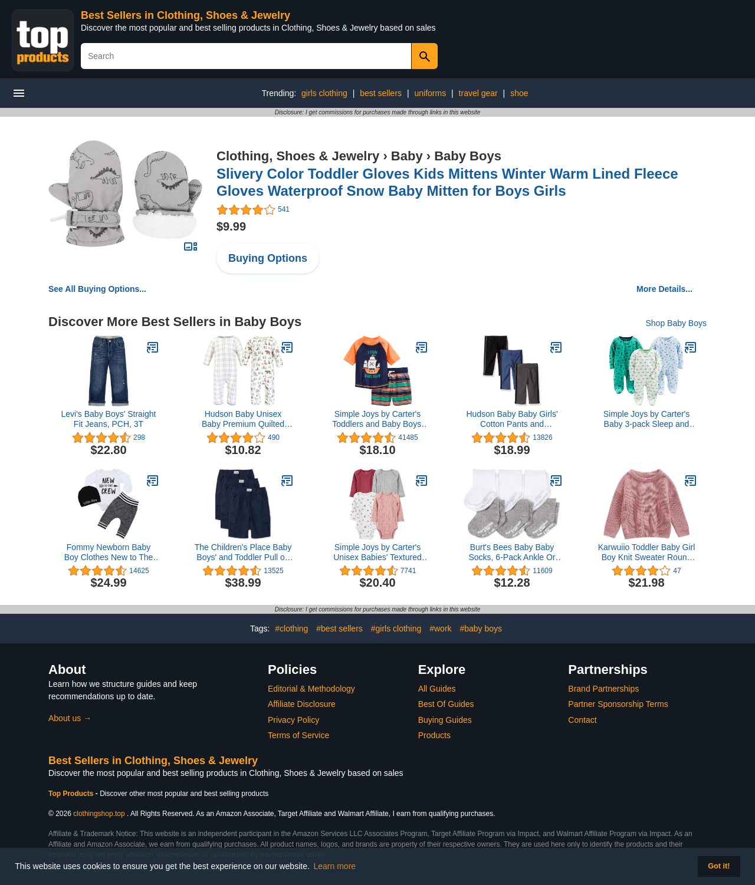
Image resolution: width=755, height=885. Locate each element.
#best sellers (339, 628)
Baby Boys (467, 156)
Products (434, 735)
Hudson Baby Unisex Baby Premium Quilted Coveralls (243, 419)
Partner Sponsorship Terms (618, 704)
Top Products (72, 793)
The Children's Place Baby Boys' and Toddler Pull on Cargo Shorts (243, 552)
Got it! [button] (719, 866)
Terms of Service (298, 735)
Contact (582, 720)
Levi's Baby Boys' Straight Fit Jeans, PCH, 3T (108, 419)
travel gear (478, 93)
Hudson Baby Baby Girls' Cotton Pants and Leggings (511, 419)
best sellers (381, 93)
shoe (519, 93)
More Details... (664, 289)
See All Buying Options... (97, 289)
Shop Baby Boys (676, 323)
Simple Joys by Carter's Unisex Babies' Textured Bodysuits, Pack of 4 (377, 552)
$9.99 (231, 226)
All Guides (437, 688)
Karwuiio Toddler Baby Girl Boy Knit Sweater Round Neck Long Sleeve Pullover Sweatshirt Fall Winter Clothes (646, 552)
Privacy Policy (293, 720)
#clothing (291, 628)
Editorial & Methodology (311, 688)
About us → (69, 718)
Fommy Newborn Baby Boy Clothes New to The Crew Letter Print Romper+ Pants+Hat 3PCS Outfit (108, 552)
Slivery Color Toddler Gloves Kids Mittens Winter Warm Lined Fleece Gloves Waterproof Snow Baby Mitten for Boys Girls (447, 182)
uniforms (430, 93)
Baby (407, 156)
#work (440, 628)
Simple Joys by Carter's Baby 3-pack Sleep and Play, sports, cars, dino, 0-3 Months (646, 419)
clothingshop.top (98, 814)
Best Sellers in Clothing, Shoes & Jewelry (185, 15)
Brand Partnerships (603, 688)
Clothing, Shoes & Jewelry (297, 156)
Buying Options (267, 258)
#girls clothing (396, 628)
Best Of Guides (446, 704)
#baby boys (480, 628)
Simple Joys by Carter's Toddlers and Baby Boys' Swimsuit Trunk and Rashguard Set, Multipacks (377, 419)
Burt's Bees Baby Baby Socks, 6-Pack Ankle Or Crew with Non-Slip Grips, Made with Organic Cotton (512, 552)
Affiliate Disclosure (302, 704)
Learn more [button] (335, 866)
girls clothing (324, 93)
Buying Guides (445, 720)
